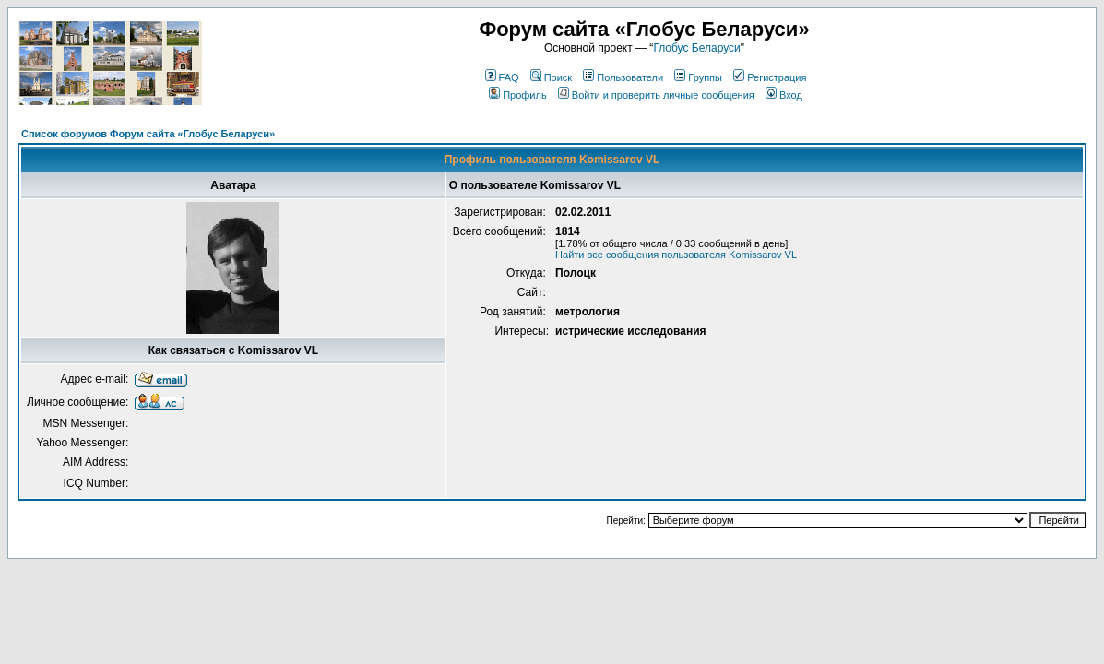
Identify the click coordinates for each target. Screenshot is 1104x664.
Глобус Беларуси (696, 48)
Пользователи (623, 77)
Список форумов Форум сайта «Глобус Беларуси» (148, 133)
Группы (698, 77)
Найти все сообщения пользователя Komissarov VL (676, 254)
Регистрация (769, 77)
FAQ (502, 77)
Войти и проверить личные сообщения (656, 95)
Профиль (518, 95)
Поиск (551, 77)
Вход (784, 95)
